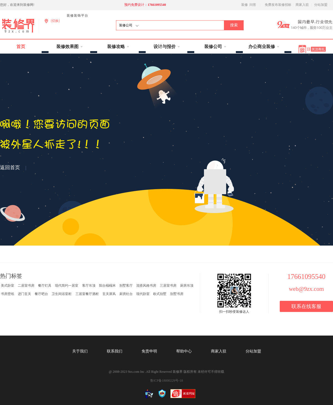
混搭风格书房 (146, 286)
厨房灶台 (126, 294)
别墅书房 (176, 294)
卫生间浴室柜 (62, 294)
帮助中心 (184, 351)
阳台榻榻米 (107, 286)
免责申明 (149, 351)
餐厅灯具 (44, 286)
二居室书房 (26, 286)
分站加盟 (320, 5)
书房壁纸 (7, 294)
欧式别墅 (160, 294)
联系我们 (114, 351)
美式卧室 (7, 286)
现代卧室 (143, 294)
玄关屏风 (109, 294)
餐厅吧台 (41, 294)
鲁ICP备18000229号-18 (166, 380)
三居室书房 (168, 286)
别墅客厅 (126, 286)
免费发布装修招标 (278, 5)
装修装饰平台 (77, 16)
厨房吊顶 (186, 286)
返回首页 (10, 167)
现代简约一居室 (66, 286)
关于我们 (80, 351)
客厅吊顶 (88, 286)
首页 (20, 46)
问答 (252, 5)
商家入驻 (302, 5)
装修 (244, 5)
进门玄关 (24, 294)
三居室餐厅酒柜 (87, 294)
